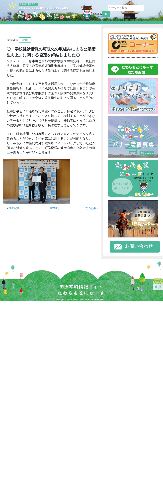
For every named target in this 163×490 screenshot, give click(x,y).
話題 (25, 40)
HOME (54, 208)
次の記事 (90, 208)
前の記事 (14, 208)
